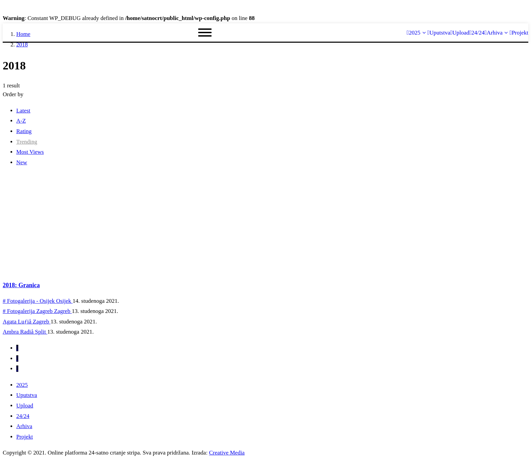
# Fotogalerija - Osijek (29, 301)
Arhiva (24, 426)
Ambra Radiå (19, 332)
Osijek (64, 301)
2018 (22, 44)
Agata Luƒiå (18, 321)
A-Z (21, 121)
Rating (23, 131)
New (21, 162)
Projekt (24, 437)
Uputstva (26, 395)
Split (41, 332)
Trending (26, 142)
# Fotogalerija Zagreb (28, 311)
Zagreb (63, 311)
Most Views (30, 152)
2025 (22, 385)
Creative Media (227, 452)
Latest (23, 110)
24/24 (22, 416)
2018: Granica (21, 285)
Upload (24, 405)
